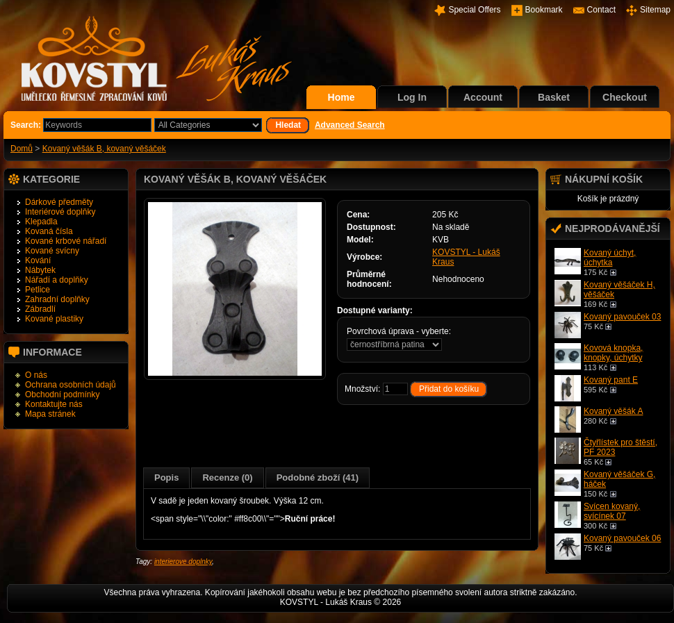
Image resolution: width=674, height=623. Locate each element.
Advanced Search (350, 125)
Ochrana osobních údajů (70, 385)
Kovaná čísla (49, 231)
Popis (166, 477)
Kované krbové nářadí (65, 241)
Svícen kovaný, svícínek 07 (612, 511)
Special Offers (474, 10)
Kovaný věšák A (613, 411)
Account (482, 97)
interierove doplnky (183, 561)
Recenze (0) (227, 477)
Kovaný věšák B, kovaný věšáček (104, 148)
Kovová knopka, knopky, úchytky (613, 353)
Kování (38, 260)
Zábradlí (40, 309)
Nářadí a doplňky (56, 280)
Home (341, 97)
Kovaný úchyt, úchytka (610, 257)
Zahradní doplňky (57, 299)
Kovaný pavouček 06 (622, 538)
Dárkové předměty (59, 202)
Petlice (37, 289)
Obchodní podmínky (62, 394)
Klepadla (41, 221)
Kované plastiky (54, 319)
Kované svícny (52, 251)
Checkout (624, 97)
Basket (554, 97)
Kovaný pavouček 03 (622, 317)
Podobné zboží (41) (318, 477)
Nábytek (40, 270)
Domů (21, 148)
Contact (601, 10)
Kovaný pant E (611, 380)
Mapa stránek (50, 414)
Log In (412, 97)
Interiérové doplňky (60, 212)
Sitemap (655, 10)
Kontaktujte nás (54, 404)
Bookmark (544, 10)
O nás (36, 375)
